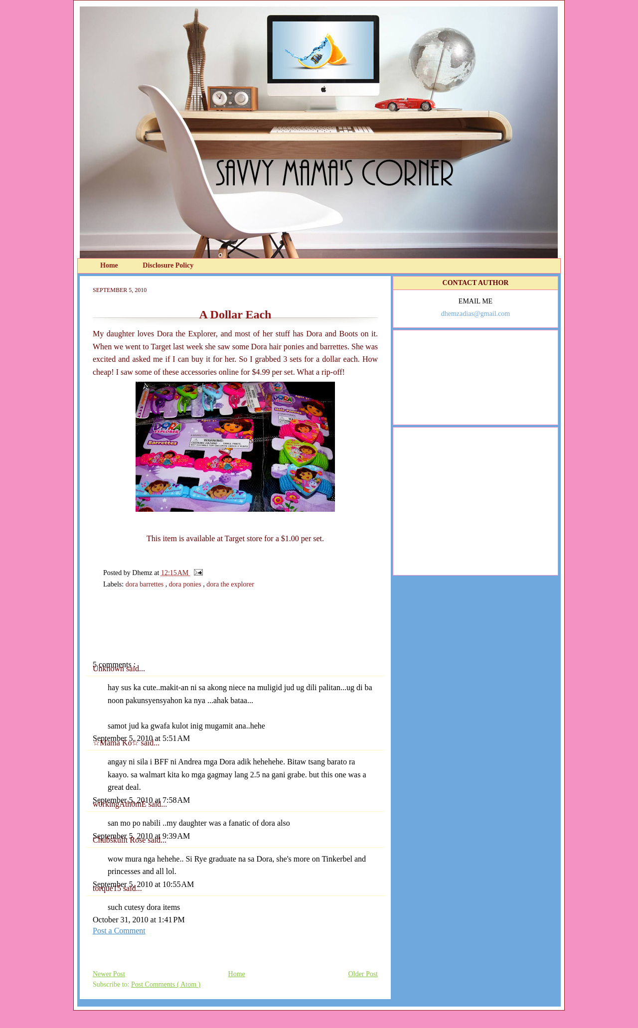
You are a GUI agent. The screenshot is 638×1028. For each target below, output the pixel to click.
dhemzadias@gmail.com (475, 313)
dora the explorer (230, 584)
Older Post (363, 974)
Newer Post (109, 974)
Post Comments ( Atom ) (165, 984)
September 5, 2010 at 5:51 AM (141, 738)
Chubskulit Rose (120, 840)
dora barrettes (145, 584)
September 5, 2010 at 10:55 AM (143, 884)
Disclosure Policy (168, 265)
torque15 (108, 888)
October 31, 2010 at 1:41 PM (139, 919)
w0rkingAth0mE (121, 804)
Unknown (109, 668)
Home (110, 265)
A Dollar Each (235, 314)
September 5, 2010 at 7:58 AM (141, 800)
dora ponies (186, 584)
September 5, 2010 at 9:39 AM (141, 836)
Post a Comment (119, 930)
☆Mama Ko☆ (117, 742)
